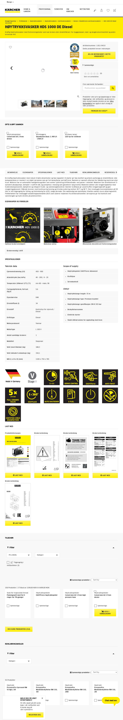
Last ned (61, 179)
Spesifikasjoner (45, 179)
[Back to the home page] (13, 10)
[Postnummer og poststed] (96, 88)
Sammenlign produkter (80, 565)
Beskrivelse (12, 179)
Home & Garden (27, 10)
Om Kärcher (70, 10)
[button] (11, 68)
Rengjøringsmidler (91, 179)
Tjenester (58, 9)
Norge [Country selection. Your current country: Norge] (10, 2)
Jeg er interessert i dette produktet (99, 55)
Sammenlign (89, 65)
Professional (45, 9)
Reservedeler (111, 179)
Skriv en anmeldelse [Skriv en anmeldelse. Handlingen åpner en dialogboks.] (91, 77)
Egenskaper (28, 179)
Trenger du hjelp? (99, 111)
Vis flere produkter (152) (19, 621)
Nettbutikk (85, 9)
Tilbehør (73, 179)
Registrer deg (35, 715)
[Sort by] (104, 565)
